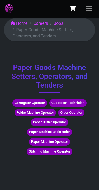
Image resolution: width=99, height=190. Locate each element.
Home (18, 23)
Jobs (58, 23)
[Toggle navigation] (88, 8)
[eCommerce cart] (72, 8)
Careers (41, 23)
